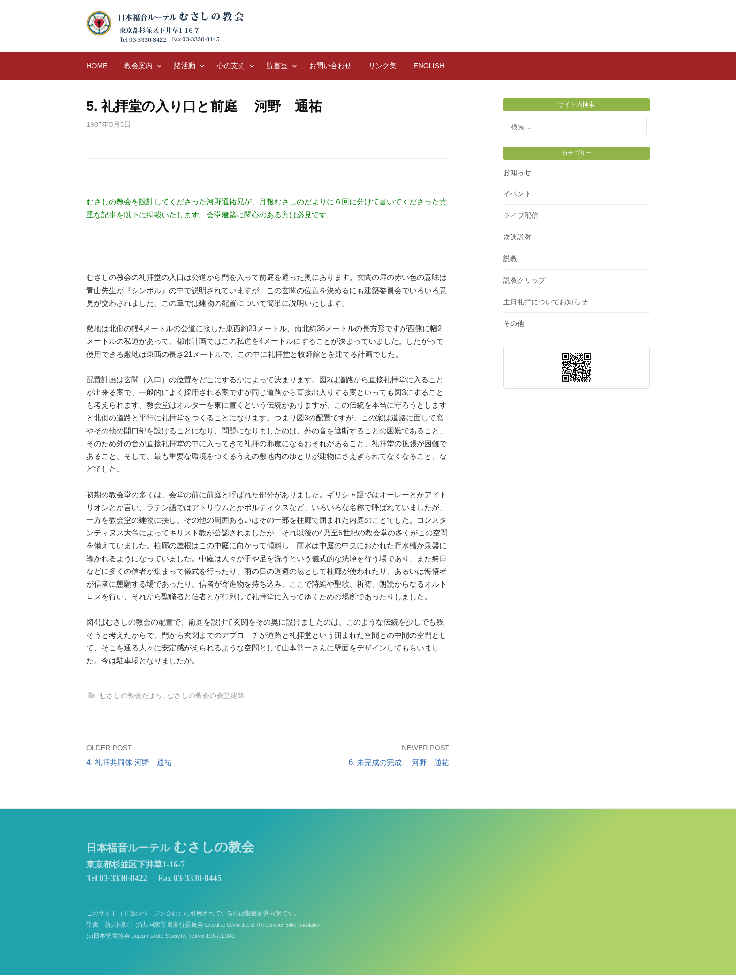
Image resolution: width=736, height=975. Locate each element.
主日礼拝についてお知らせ (545, 302)
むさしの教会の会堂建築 (206, 695)
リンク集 (382, 66)
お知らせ (517, 172)
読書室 (277, 66)
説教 (510, 259)
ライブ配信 (520, 215)
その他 (513, 323)
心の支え (231, 66)
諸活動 (184, 66)
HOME (96, 66)
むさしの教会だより (131, 695)
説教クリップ (524, 280)
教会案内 (138, 66)
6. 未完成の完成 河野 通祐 (399, 762)
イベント (517, 194)
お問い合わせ (330, 66)
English (429, 66)
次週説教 (517, 237)
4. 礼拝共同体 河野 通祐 (129, 762)
